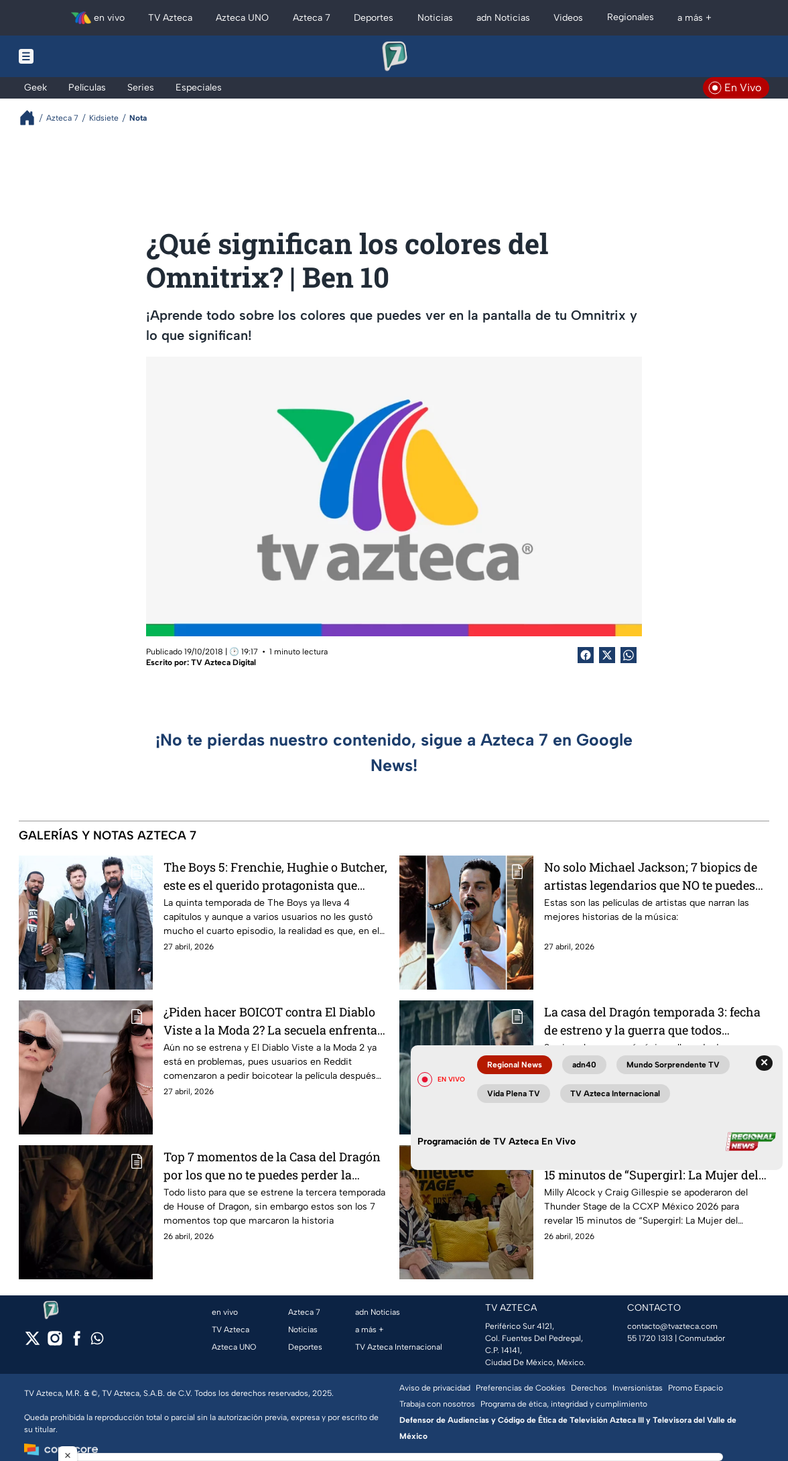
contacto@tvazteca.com (672, 1326)
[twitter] (32, 1342)
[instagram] (54, 1342)
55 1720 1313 (650, 1338)
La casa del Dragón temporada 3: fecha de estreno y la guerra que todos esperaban (652, 1021)
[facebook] (76, 1342)
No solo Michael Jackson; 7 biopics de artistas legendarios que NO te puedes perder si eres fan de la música (650, 876)
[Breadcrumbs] (32, 117)
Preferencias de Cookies (521, 1388)
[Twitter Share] (607, 655)
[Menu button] (72, 56)
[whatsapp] (97, 1341)
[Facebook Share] (586, 655)
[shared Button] (628, 655)
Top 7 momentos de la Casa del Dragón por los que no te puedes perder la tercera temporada (272, 1166)
